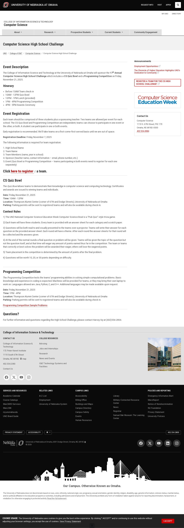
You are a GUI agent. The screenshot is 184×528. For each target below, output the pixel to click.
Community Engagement (145, 32)
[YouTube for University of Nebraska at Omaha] (159, 443)
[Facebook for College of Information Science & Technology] (6, 377)
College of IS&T (16, 53)
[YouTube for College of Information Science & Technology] (21, 377)
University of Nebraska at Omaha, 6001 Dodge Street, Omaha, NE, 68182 (56, 442)
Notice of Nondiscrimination (160, 404)
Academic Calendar (11, 396)
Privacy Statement (156, 412)
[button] (18, 32)
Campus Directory (83, 408)
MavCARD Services (12, 404)
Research (43, 353)
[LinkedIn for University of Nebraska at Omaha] (167, 443)
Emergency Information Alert (160, 396)
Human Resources (83, 420)
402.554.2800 (173, 432)
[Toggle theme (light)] (48, 432)
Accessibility (81, 396)
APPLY (168, 5)
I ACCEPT (167, 521)
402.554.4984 (143, 131)
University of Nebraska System (53, 404)
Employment (44, 400)
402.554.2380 (9, 364)
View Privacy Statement (70, 521)
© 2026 (29, 445)
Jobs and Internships (48, 348)
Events (78, 416)
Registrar (117, 411)
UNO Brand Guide (10, 416)
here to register (22, 171)
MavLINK (7, 408)
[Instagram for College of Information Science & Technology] (29, 377)
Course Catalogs (10, 400)
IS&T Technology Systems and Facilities (53, 365)
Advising (43, 343)
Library (116, 396)
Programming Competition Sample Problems (25, 305)
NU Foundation (154, 408)
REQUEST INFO (147, 5)
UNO (5, 53)
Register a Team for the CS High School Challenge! (153, 82)
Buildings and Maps (84, 404)
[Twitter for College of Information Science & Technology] (14, 377)
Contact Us (8, 369)
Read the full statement (56, 498)
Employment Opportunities (146, 66)
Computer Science (15, 25)
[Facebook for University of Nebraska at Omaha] (141, 443)
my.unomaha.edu (10, 412)
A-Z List (43, 396)
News (115, 407)
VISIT (159, 5)
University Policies (156, 416)
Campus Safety (82, 412)
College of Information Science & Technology (28, 22)
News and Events (47, 358)
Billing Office (81, 400)
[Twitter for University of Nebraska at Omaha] (150, 443)
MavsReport (153, 400)
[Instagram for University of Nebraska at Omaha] (176, 443)
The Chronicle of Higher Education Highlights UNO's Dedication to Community (157, 71)
